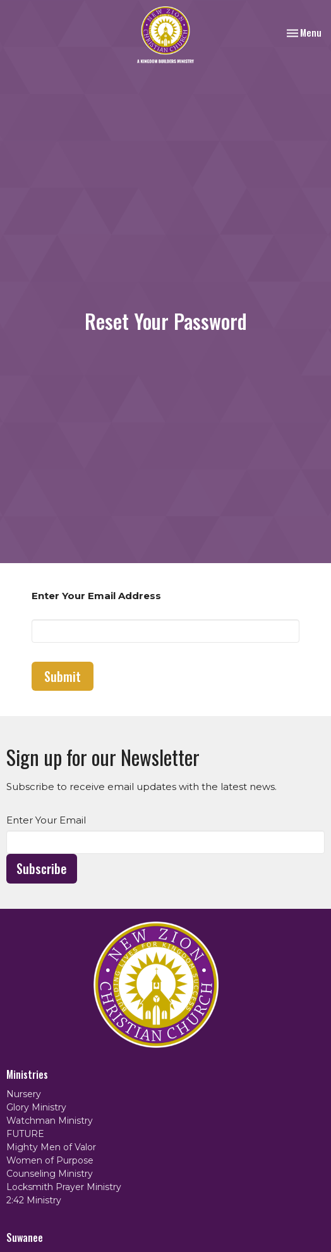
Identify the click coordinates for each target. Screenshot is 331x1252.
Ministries (27, 1074)
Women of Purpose (49, 1160)
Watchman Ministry (49, 1120)
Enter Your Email (46, 820)
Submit (62, 676)
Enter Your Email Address (96, 596)
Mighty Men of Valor (51, 1147)
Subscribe (41, 868)
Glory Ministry (36, 1107)
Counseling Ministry (49, 1173)
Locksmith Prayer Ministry (63, 1187)
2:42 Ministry (33, 1200)
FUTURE (25, 1134)
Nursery (23, 1094)
